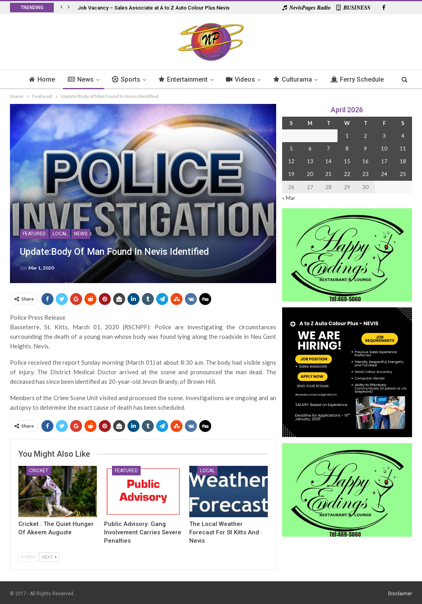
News (94, 79)
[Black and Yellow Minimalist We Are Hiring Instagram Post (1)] (347, 371)
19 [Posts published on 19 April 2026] (291, 174)
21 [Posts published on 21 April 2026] (328, 174)
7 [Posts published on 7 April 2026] (328, 148)
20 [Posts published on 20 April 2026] (310, 174)
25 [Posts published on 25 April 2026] (403, 174)
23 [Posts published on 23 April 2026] (365, 174)
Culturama (311, 79)
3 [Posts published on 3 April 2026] (384, 136)
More (357, 79)
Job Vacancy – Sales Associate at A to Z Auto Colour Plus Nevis (154, 8)
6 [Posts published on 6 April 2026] (310, 148)
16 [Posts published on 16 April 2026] (365, 161)
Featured (34, 234)
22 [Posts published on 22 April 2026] (347, 174)
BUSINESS (353, 8)
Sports (141, 79)
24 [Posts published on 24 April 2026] (384, 174)
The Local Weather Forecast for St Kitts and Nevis (224, 532)
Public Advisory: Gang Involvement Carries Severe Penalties (142, 532)
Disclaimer (400, 593)
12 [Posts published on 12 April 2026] (291, 161)
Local (60, 234)
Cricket (38, 470)
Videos (257, 79)
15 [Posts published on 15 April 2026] (347, 161)
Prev (28, 556)
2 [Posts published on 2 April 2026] (365, 136)
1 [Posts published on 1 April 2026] (347, 136)
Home (54, 79)
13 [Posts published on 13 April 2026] (310, 161)
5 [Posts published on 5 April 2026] (291, 148)
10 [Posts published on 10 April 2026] (384, 148)
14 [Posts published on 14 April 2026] (328, 161)
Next (49, 556)
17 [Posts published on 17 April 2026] (384, 161)
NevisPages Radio (306, 8)
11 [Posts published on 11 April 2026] (403, 148)
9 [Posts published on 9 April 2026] (365, 148)
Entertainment (199, 79)
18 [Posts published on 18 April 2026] (403, 161)
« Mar (288, 198)
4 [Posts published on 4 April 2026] (402, 136)
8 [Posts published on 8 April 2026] (347, 148)
